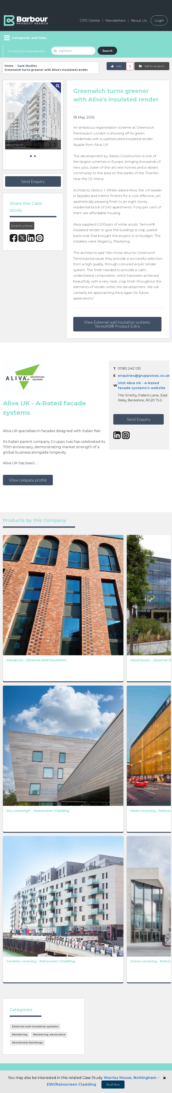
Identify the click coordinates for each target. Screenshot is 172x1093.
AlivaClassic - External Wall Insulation (51, 574)
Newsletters (115, 20)
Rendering (19, 764)
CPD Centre (90, 20)
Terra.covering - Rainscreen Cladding (86, 635)
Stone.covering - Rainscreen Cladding (53, 696)
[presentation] (93, 894)
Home (8, 65)
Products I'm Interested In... (27, 51)
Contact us (97, 969)
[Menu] (25, 37)
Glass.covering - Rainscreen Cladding (86, 696)
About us (96, 959)
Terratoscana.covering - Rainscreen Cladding (127, 635)
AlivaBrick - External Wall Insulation (17, 574)
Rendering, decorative (49, 764)
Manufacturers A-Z (20, 959)
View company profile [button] (28, 479)
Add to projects (151, 66)
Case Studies (27, 65)
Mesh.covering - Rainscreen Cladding (52, 635)
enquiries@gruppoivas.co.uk (144, 375)
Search (107, 50)
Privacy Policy (69, 872)
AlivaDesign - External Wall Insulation (153, 574)
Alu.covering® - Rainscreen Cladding (18, 635)
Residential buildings (27, 773)
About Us (138, 20)
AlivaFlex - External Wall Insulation (85, 574)
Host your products (20, 979)
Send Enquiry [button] (33, 181)
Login (159, 20)
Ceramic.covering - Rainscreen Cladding (21, 696)
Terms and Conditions (117, 878)
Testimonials (14, 989)
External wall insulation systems (35, 756)
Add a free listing (18, 969)
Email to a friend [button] (21, 226)
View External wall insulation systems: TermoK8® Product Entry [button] (117, 324)
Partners (95, 979)
